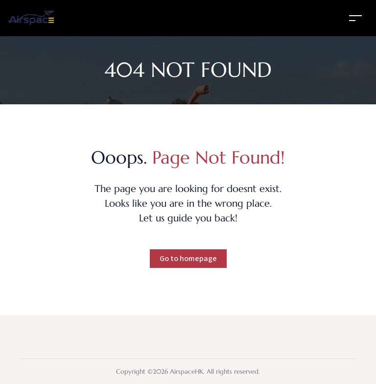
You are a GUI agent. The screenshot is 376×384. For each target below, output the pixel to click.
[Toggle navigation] (355, 18)
